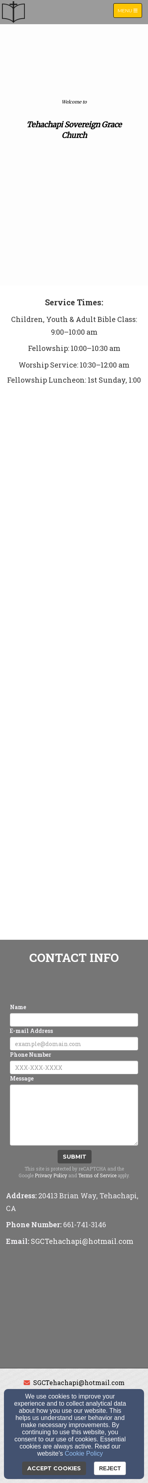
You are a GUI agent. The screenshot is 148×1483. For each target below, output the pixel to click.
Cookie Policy (84, 1453)
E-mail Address (31, 1031)
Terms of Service (97, 1175)
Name (18, 1007)
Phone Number (30, 1054)
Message (22, 1078)
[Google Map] (74, 1308)
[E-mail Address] (74, 1043)
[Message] (74, 1115)
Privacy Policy (51, 1175)
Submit (74, 1156)
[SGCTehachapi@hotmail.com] (82, 1241)
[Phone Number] (74, 1067)
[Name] (74, 1020)
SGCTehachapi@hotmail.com (79, 1382)
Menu (129, 10)
